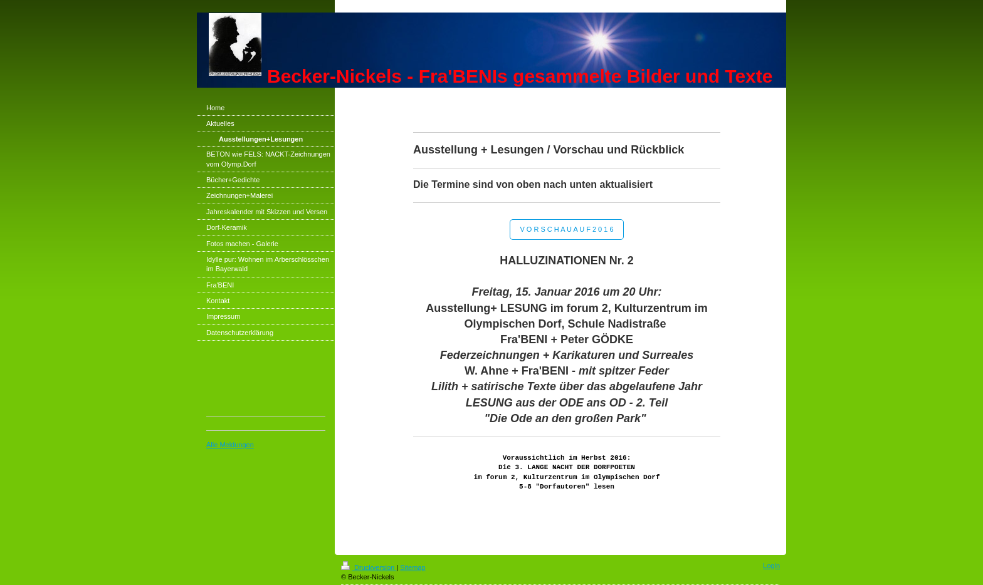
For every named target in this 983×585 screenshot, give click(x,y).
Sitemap (412, 567)
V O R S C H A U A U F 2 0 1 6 (566, 229)
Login (771, 565)
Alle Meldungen (230, 444)
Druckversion (368, 567)
